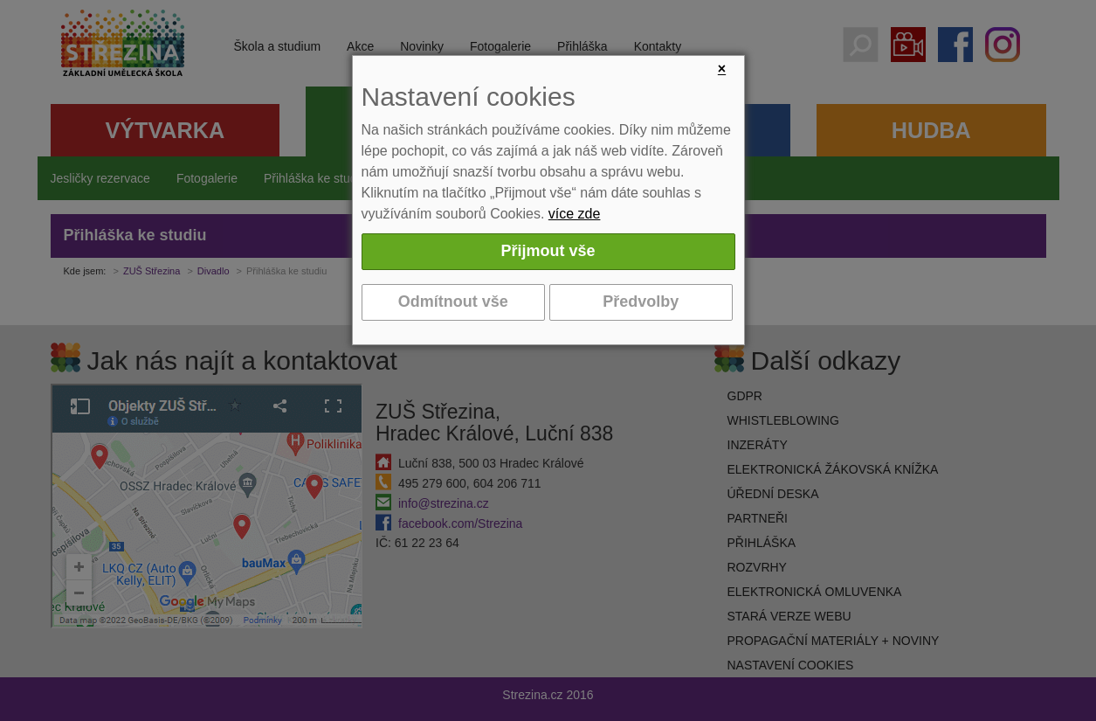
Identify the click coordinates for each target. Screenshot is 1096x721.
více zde (574, 213)
